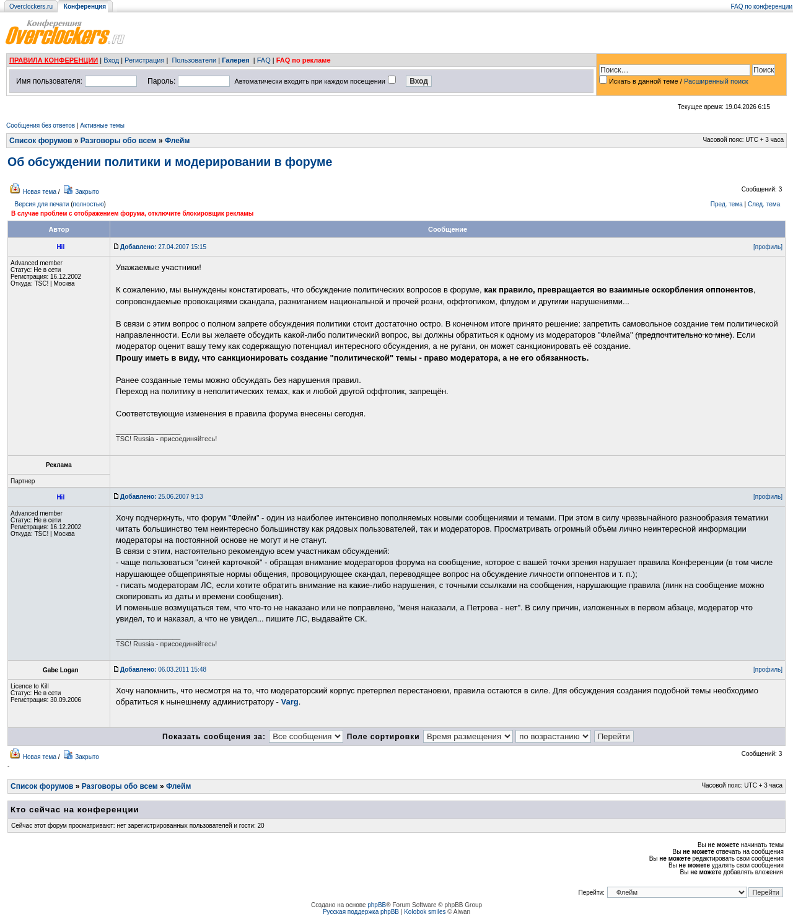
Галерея (235, 60)
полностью (87, 204)
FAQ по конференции (761, 6)
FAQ (264, 60)
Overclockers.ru (31, 6)
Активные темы (102, 125)
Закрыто (87, 191)
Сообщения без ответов (40, 125)
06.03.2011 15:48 (163, 669)
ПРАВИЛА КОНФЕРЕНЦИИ (53, 60)
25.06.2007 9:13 (161, 496)
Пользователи (194, 60)
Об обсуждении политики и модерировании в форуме (169, 162)
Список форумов (40, 140)
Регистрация (144, 60)
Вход (111, 60)
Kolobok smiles (424, 911)
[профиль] (767, 247)
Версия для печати (42, 204)
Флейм (177, 140)
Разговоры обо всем (119, 140)
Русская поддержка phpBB (361, 911)
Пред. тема (727, 204)
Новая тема (39, 191)
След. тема (764, 204)
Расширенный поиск (716, 81)
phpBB (376, 905)
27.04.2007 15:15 (163, 247)
